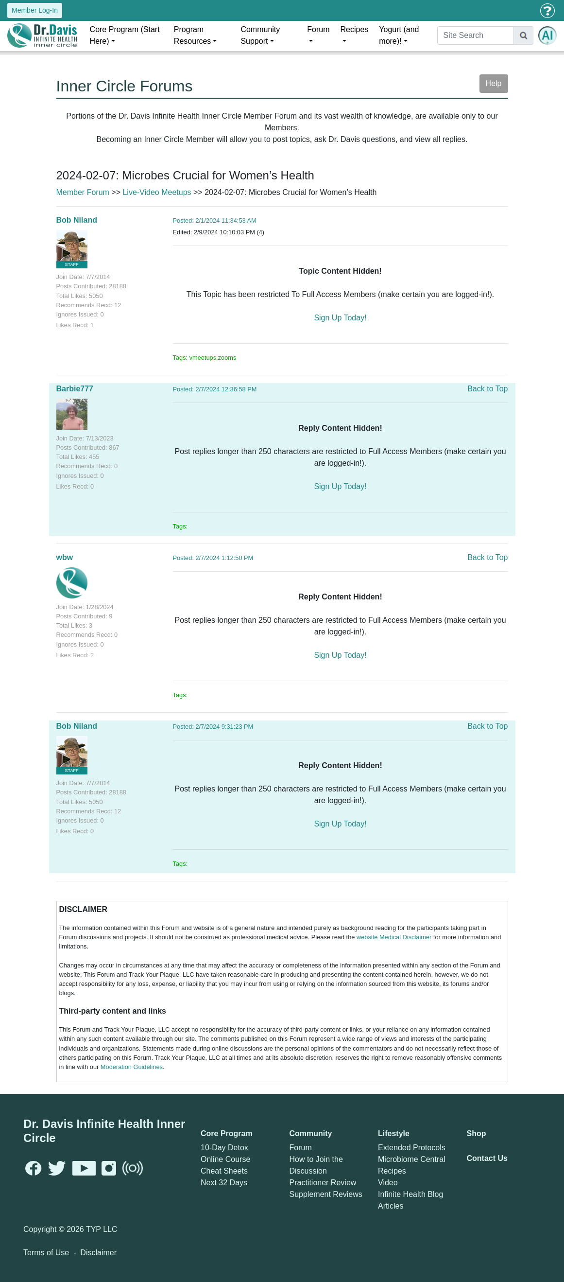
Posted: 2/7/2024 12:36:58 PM (215, 389)
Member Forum (82, 192)
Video (388, 1182)
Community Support (260, 35)
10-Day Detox (224, 1147)
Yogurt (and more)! (399, 35)
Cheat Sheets (224, 1171)
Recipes (355, 29)
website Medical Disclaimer (394, 937)
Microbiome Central (411, 1159)
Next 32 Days (224, 1182)
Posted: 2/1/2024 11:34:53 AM (214, 220)
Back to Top (487, 389)
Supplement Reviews (326, 1194)
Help (494, 83)
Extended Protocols (411, 1147)
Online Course (225, 1159)
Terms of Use (46, 1252)
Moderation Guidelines (132, 1067)
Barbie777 (75, 389)
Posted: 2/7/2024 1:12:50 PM (213, 558)
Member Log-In (35, 10)
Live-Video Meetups (156, 192)
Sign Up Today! (340, 318)
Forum (318, 29)
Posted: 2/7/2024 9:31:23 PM (213, 726)
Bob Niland (76, 220)
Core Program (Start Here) (125, 35)
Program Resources (192, 35)
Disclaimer (98, 1252)
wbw (64, 557)
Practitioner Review (323, 1182)
